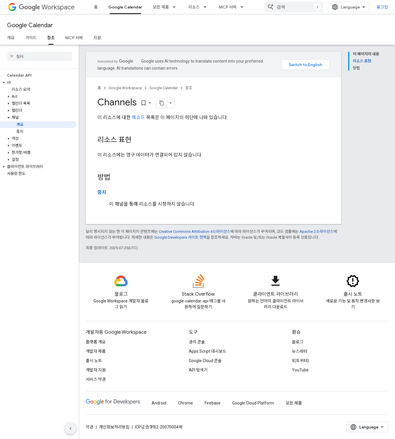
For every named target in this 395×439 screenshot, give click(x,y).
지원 (97, 37)
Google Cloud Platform (253, 403)
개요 (11, 37)
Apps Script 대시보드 (207, 351)
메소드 (138, 117)
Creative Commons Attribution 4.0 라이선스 (194, 231)
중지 (102, 192)
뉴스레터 (299, 351)
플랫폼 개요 (96, 342)
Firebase (212, 403)
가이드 (31, 37)
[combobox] (294, 7)
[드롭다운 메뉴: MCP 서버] (244, 7)
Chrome (185, 403)
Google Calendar (30, 25)
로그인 (382, 7)
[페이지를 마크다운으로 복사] (161, 103)
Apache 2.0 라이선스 (317, 231)
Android (159, 403)
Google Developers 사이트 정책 (180, 237)
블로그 (297, 342)
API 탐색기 (198, 370)
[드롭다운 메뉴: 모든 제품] (176, 7)
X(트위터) (300, 360)
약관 (89, 427)
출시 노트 (94, 360)
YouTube (300, 370)
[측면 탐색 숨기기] (70, 428)
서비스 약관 (96, 379)
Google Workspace (125, 88)
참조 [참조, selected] (51, 37)
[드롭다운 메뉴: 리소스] (207, 7)
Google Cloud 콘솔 (205, 360)
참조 (188, 88)
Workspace (47, 7)
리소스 (194, 7)
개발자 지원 (96, 370)
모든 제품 (161, 7)
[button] (38, 82)
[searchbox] (39, 56)
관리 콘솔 (197, 342)
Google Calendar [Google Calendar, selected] (125, 7)
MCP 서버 (228, 7)
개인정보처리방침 (114, 427)
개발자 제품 (96, 351)
